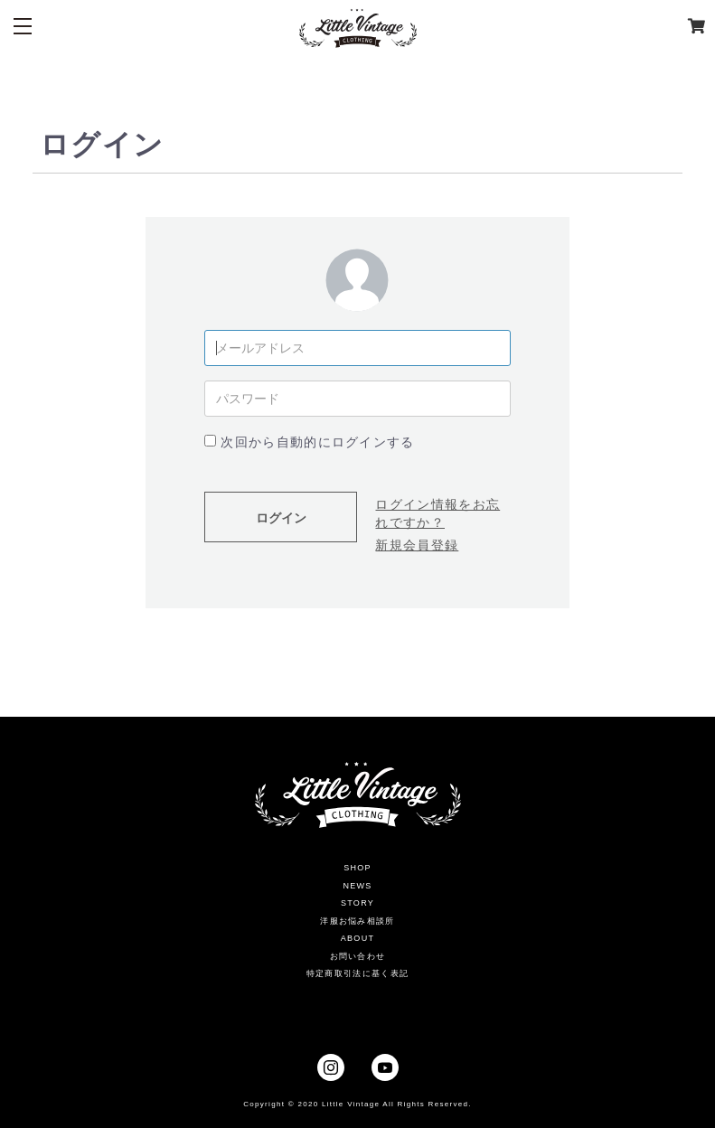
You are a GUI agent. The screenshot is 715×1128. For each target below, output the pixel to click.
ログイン (281, 518)
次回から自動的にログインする (317, 442)
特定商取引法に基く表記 (357, 973)
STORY (357, 902)
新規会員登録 (416, 545)
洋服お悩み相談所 (357, 921)
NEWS (357, 885)
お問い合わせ (358, 956)
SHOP (357, 867)
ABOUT (358, 938)
